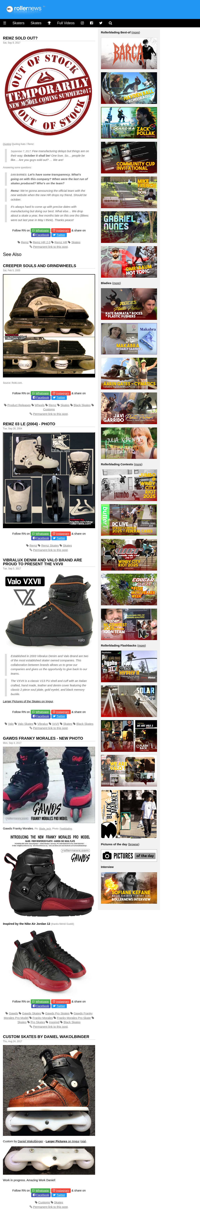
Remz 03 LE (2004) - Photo (29, 424)
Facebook (42, 234)
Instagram (62, 230)
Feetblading (66, 828)
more (135, 32)
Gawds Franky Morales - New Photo (43, 738)
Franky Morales (43, 1017)
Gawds (13, 1013)
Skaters (18, 23)
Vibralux (43, 723)
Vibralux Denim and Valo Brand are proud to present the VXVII (42, 562)
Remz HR (60, 242)
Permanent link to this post (50, 246)
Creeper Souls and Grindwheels (39, 266)
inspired (54, 1022)
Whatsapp (42, 230)
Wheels (40, 405)
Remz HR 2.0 (41, 242)
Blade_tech (45, 828)
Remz (25, 242)
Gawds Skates (31, 1013)
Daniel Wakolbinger (30, 1141)
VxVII (55, 723)
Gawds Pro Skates (57, 1013)
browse (133, 844)
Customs (49, 409)
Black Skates (82, 405)
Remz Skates (50, 545)
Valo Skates (25, 723)
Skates (36, 23)
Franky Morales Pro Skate (74, 1017)
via (83, 1141)
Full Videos (66, 23)
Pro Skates (38, 1022)
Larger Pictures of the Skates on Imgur (28, 701)
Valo (11, 723)
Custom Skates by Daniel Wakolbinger (46, 1037)
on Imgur (62, 1141)
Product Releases (18, 405)
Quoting (7, 144)
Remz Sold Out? (20, 38)
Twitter (60, 234)
